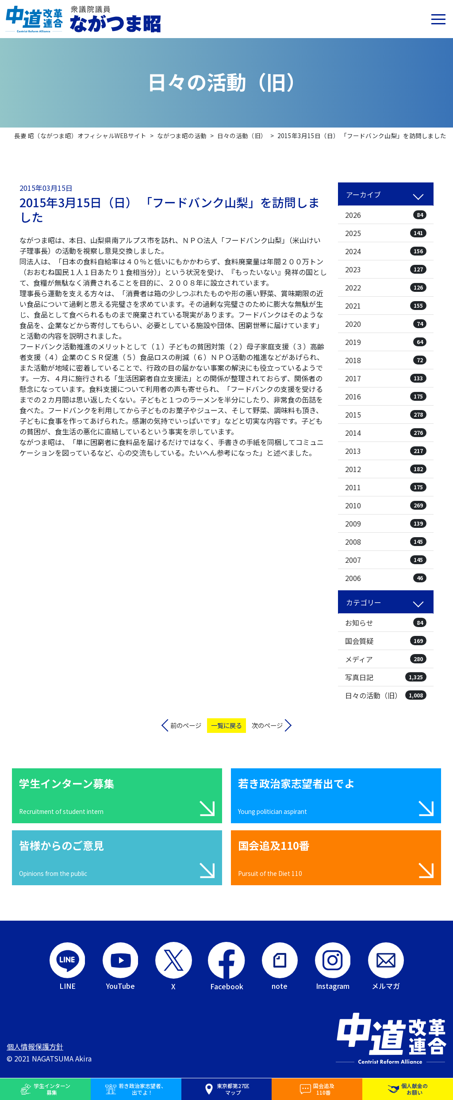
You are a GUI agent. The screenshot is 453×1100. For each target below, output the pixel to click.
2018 (385, 360)
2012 (385, 469)
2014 (385, 432)
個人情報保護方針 (35, 1046)
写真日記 (385, 677)
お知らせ (385, 622)
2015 (385, 414)
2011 (385, 487)
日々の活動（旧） (385, 695)
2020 (385, 323)
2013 (385, 450)
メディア (385, 659)
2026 (385, 214)
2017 (385, 378)
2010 (385, 505)
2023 (385, 269)
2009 (385, 523)
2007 (385, 559)
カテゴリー (363, 602)
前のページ (185, 725)
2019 (385, 342)
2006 (385, 578)
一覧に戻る (226, 725)
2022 (385, 287)
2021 (385, 305)
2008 (385, 541)
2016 (385, 396)
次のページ (267, 725)
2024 (385, 251)
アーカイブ (363, 194)
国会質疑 (385, 640)
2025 (385, 233)
